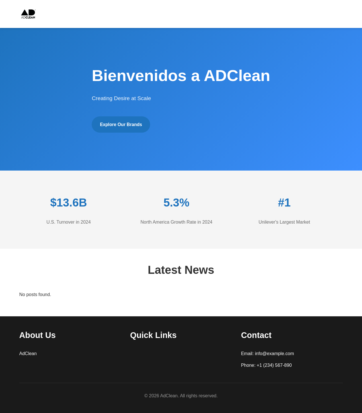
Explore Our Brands (122, 124)
